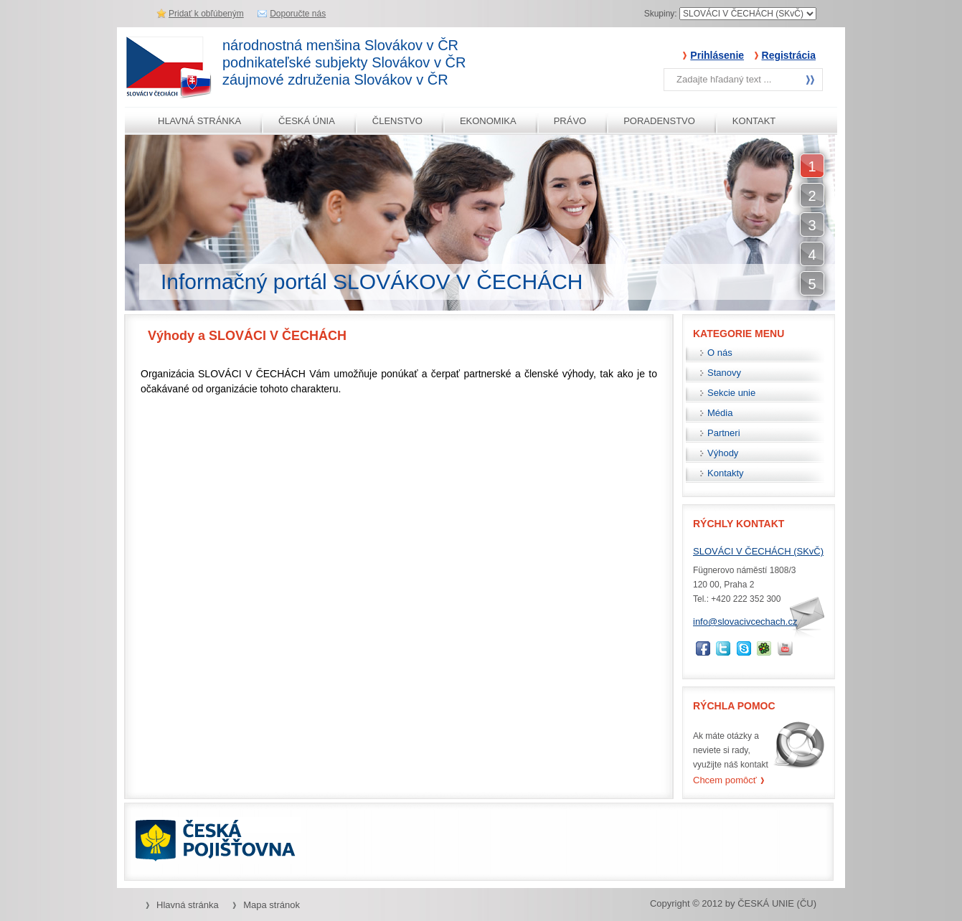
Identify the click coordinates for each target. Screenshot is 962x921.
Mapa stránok (271, 904)
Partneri (723, 433)
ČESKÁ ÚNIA (306, 120)
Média (719, 412)
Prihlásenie (717, 55)
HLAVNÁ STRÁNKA (199, 120)
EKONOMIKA (488, 120)
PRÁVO (570, 120)
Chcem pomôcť (725, 780)
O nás (719, 352)
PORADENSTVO (659, 120)
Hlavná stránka (187, 904)
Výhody (722, 453)
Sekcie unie (731, 392)
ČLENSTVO (397, 120)
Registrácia (789, 55)
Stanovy (724, 372)
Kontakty (725, 473)
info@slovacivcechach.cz (745, 621)
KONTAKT (753, 120)
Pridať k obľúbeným (206, 14)
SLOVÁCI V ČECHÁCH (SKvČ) (758, 551)
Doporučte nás (298, 14)
